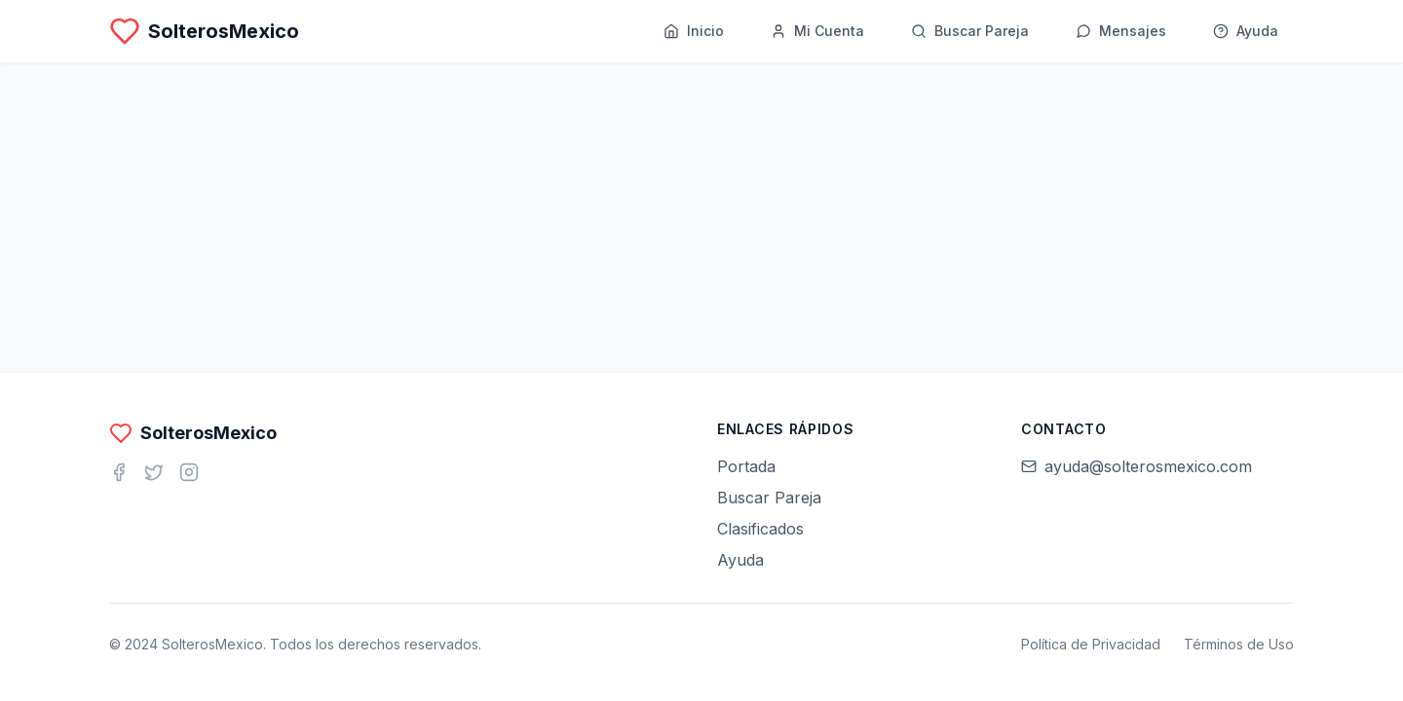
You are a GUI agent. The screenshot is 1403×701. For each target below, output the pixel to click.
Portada (746, 466)
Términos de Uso (1239, 644)
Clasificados (760, 528)
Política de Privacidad (1090, 644)
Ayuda (740, 560)
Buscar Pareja (769, 497)
